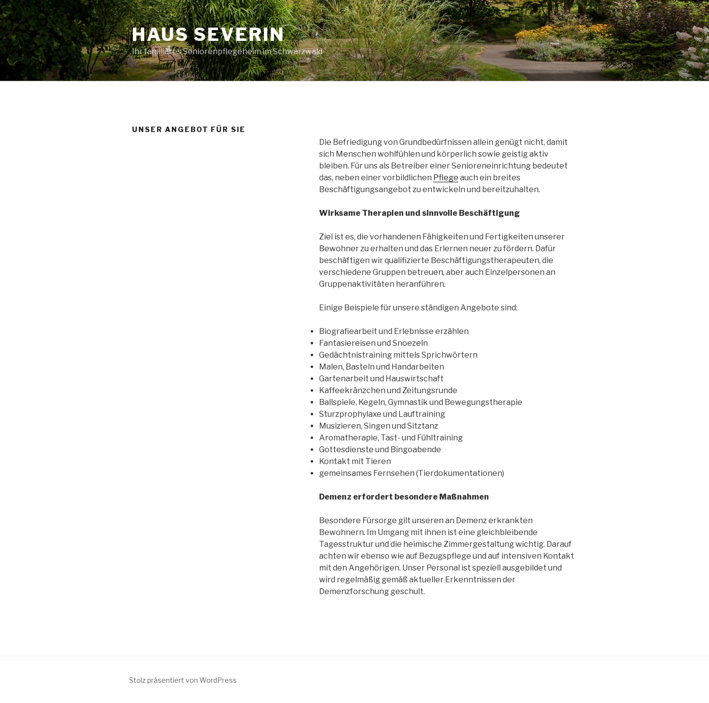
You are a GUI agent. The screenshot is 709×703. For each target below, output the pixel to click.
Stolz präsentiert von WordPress (183, 680)
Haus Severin (208, 34)
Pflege (445, 177)
